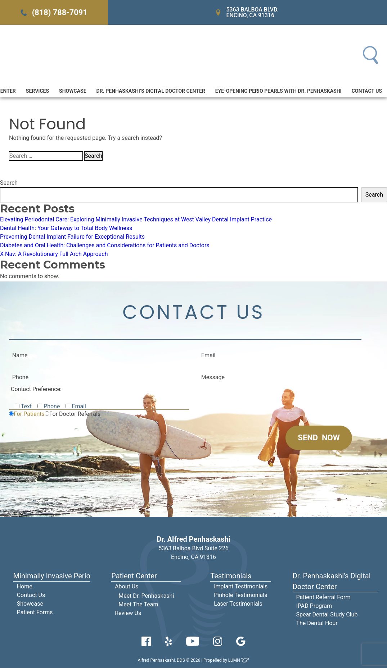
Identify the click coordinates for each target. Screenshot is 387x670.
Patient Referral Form (323, 599)
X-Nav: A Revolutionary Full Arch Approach (54, 255)
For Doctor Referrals (74, 415)
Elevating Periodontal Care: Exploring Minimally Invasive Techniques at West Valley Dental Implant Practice (136, 220)
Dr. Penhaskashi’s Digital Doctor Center (150, 92)
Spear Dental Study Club (327, 616)
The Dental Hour (317, 624)
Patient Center (134, 577)
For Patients (29, 415)
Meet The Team (138, 606)
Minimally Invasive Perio (51, 577)
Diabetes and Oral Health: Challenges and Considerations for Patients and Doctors (105, 246)
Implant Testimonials (240, 588)
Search (9, 183)
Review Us (128, 614)
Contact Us (367, 92)
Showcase (72, 92)
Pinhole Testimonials (240, 596)
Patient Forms (35, 614)
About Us (126, 588)
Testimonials (230, 577)
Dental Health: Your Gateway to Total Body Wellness (66, 229)
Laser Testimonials (238, 605)
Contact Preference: (36, 390)
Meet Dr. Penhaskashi (146, 597)
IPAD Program (314, 607)
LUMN (238, 662)
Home (24, 588)
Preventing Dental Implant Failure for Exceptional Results (72, 237)
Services (37, 92)
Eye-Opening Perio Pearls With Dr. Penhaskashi (278, 92)
